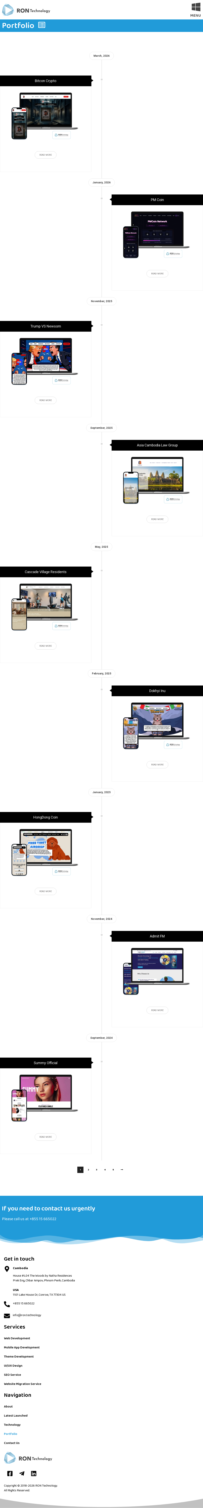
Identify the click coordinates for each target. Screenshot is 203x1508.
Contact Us (12, 1443)
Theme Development (19, 1356)
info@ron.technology (27, 1315)
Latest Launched (16, 1415)
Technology (12, 1424)
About (8, 1406)
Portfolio (10, 1433)
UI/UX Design (13, 1365)
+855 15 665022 (43, 1219)
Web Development (17, 1338)
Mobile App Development (22, 1347)
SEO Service (12, 1374)
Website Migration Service (22, 1384)
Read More (45, 155)
